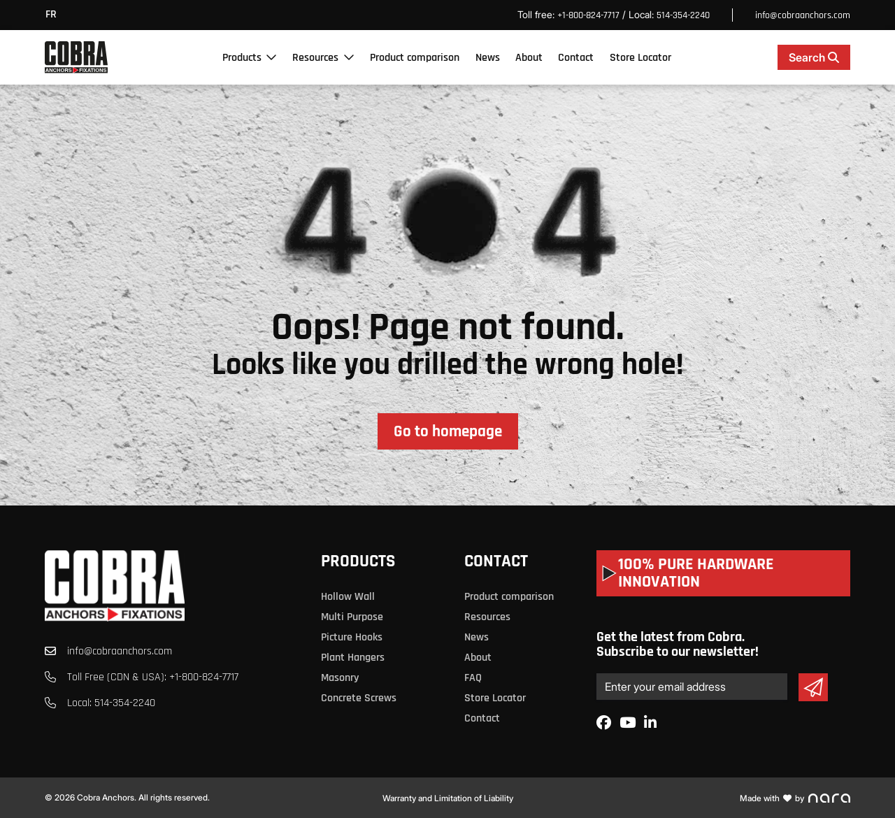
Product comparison (414, 57)
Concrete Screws (358, 698)
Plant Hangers (353, 657)
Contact (576, 57)
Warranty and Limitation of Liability (447, 798)
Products (242, 57)
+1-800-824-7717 (588, 15)
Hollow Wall (348, 596)
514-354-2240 (683, 15)
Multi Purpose (352, 617)
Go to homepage (448, 432)
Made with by (795, 798)
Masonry (340, 677)
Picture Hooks (351, 637)
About (529, 57)
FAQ (473, 677)
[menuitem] (54, 15)
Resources (315, 57)
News (487, 57)
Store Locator (640, 57)
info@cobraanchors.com (802, 15)
